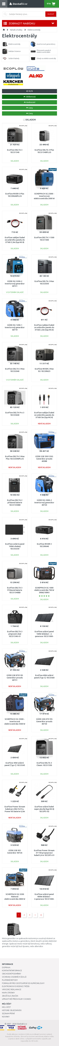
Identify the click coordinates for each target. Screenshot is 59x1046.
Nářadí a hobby (16, 30)
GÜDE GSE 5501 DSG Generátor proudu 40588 (44, 458)
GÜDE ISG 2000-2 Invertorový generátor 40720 (44, 502)
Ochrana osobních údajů (14, 977)
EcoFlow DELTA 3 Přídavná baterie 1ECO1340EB (14, 590)
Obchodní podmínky (11, 974)
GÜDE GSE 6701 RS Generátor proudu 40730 (44, 721)
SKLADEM (30, 119)
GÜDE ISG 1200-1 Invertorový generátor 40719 (15, 327)
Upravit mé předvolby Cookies (16, 999)
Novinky (5, 1017)
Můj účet (6, 1007)
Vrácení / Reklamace (11, 989)
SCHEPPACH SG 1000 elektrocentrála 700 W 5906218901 (44, 590)
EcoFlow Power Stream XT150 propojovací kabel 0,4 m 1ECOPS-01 (44, 852)
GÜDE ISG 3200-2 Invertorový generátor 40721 (15, 283)
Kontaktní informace (12, 970)
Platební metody (10, 980)
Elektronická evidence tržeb (15, 986)
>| (41, 915)
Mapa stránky (8, 993)
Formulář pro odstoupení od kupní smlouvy (23, 983)
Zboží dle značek (10, 996)
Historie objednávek (12, 1010)
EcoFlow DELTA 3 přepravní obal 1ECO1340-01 (14, 633)
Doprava (6, 967)
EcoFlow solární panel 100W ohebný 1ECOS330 (14, 546)
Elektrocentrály (34, 30)
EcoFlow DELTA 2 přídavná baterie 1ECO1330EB (14, 502)
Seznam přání (8, 1013)
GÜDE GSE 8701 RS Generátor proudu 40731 (15, 677)
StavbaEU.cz (22, 1024)
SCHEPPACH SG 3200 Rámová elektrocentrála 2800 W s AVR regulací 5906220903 (14, 899)
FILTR (29, 91)
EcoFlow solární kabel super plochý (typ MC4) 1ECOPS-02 (44, 809)
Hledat (50, 14)
